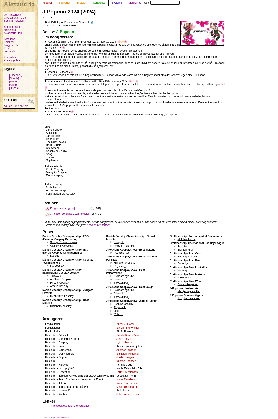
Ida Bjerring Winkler (127, 327)
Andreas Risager (126, 349)
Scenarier (64, 2)
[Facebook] (15, 75)
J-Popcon (65, 32)
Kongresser (99, 2)
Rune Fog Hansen (126, 383)
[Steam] (13, 84)
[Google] (14, 78)
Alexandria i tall (13, 33)
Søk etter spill (12, 26)
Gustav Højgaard (126, 357)
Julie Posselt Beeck (127, 394)
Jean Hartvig (123, 338)
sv (26, 105)
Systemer (117, 2)
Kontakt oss (11, 57)
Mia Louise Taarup (127, 386)
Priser (7, 48)
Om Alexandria (12, 14)
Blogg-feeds (11, 45)
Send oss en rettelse (99, 225)
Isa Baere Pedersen (127, 353)
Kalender (9, 42)
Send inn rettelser (14, 20)
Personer (47, 2)
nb (21, 105)
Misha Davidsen (125, 379)
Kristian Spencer (126, 361)
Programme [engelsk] (62, 208)
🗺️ (92, 22)
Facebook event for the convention (71, 405)
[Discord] (14, 88)
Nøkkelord (10, 29)
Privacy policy (12, 60)
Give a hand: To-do (15, 17)
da (5, 105)
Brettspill (82, 2)
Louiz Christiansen (127, 372)
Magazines (135, 2)
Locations (9, 39)
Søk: (162, 2)
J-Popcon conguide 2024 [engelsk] (70, 213)
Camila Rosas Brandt (128, 335)
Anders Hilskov (125, 324)
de (10, 105)
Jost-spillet (10, 51)
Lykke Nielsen (124, 342)
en (15, 105)
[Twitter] (13, 81)
